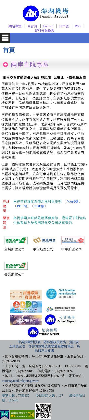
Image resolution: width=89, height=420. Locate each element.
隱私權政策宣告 (54, 342)
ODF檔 (39, 206)
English (48, 26)
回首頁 (32, 26)
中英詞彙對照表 (29, 342)
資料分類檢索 (44, 30)
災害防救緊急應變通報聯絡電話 (51, 346)
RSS (77, 26)
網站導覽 (15, 26)
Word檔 (73, 201)
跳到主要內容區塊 (7, 1)
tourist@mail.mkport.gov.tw (20, 381)
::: (13, 342)
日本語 (64, 26)
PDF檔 (22, 206)
